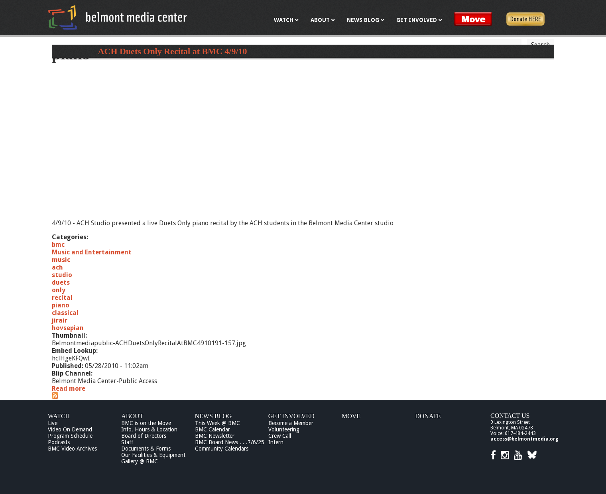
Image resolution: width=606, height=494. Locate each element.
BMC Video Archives (72, 448)
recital (62, 297)
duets (61, 282)
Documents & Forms (146, 448)
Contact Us (509, 415)
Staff (127, 442)
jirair (59, 320)
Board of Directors (143, 436)
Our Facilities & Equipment (153, 455)
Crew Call (279, 436)
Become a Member (290, 423)
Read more (68, 388)
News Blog (213, 416)
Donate (428, 416)
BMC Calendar (212, 429)
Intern (275, 442)
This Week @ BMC (217, 423)
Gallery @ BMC (139, 461)
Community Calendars (221, 448)
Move (351, 416)
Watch (59, 416)
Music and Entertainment (92, 252)
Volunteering (283, 429)
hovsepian (68, 328)
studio (62, 275)
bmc (58, 244)
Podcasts (59, 442)
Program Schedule (70, 436)
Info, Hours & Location (149, 429)
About (132, 416)
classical (65, 313)
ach (57, 267)
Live (52, 423)
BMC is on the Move (146, 423)
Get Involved (291, 416)
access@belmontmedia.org (524, 439)
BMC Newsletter (214, 436)
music (61, 260)
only (58, 290)
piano (60, 305)
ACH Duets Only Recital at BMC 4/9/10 (172, 51)
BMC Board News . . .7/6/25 (229, 442)
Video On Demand (70, 429)
